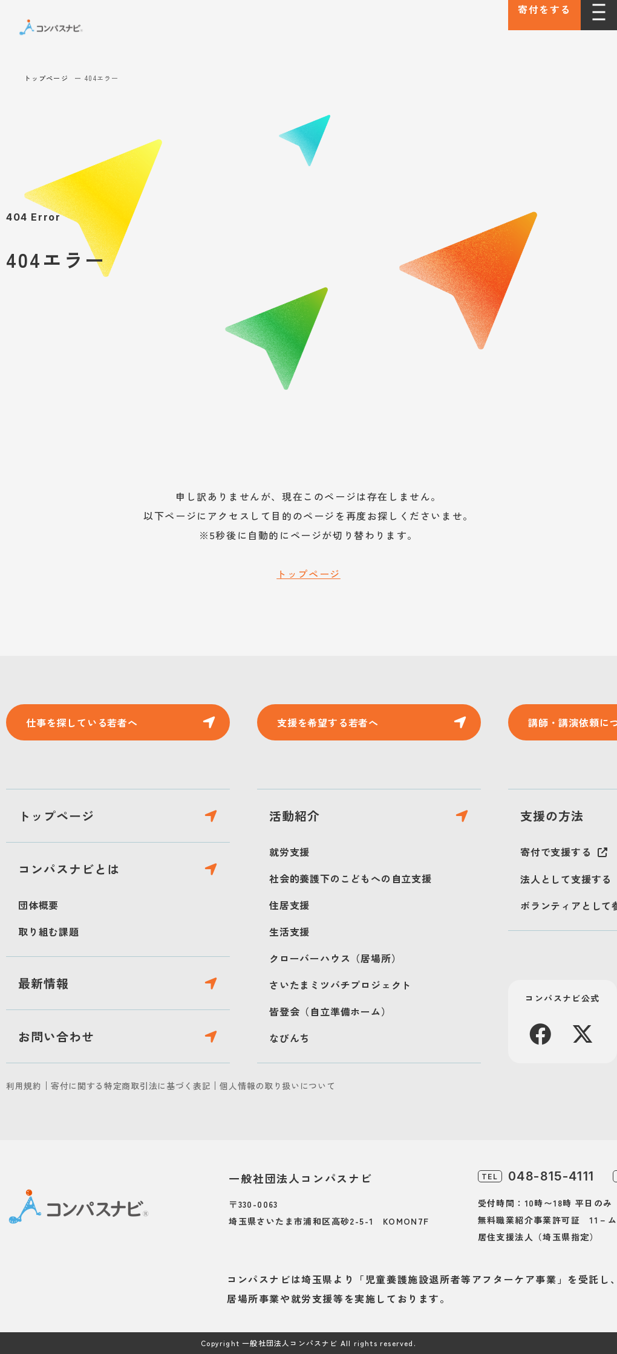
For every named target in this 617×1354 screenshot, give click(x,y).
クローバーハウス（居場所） (335, 958)
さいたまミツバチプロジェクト (340, 984)
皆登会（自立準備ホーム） (330, 1011)
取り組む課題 (48, 931)
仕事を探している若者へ (82, 722)
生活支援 (289, 931)
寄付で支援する (556, 851)
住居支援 (289, 905)
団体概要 (38, 905)
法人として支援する (566, 879)
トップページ (46, 78)
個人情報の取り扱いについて (277, 1085)
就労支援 (289, 851)
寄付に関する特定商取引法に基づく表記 (131, 1085)
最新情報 (43, 983)
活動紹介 (294, 815)
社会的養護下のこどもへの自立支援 (350, 878)
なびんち (289, 1038)
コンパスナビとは (69, 869)
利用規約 (24, 1085)
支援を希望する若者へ (328, 722)
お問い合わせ (56, 1036)
